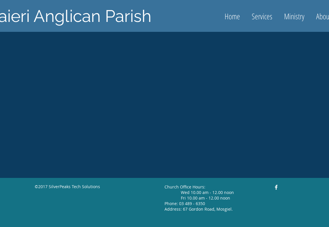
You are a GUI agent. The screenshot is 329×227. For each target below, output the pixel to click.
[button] (294, 16)
